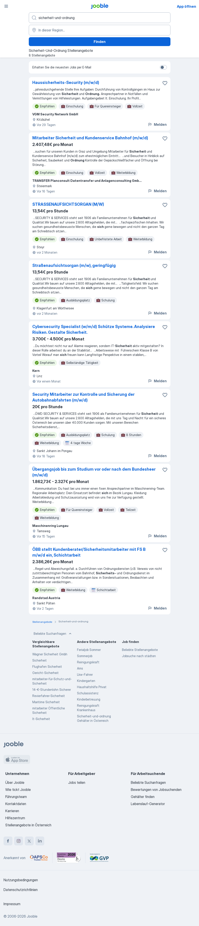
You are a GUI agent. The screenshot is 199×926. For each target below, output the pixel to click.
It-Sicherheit (41, 719)
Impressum (12, 904)
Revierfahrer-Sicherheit (48, 696)
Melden (157, 124)
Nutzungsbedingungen (21, 880)
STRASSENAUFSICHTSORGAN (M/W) (68, 204)
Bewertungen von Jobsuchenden (156, 789)
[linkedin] (39, 841)
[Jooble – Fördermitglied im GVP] (99, 857)
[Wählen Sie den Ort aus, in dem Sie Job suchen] (99, 30)
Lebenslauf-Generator (148, 804)
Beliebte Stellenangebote (140, 650)
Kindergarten (86, 681)
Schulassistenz (88, 693)
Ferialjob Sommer (89, 650)
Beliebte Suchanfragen (53, 633)
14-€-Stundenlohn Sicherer (51, 689)
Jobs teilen (76, 782)
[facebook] (8, 841)
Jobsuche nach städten (139, 656)
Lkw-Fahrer (85, 674)
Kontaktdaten (15, 804)
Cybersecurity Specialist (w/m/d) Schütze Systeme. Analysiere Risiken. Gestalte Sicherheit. (93, 329)
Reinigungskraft (88, 662)
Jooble (32, 916)
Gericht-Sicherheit (45, 673)
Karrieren (12, 811)
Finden (100, 41)
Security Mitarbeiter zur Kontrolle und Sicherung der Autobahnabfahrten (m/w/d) (83, 397)
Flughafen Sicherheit (47, 666)
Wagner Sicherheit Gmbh (49, 654)
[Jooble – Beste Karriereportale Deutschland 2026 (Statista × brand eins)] (69, 857)
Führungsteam (16, 796)
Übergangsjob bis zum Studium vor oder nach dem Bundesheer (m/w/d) (94, 472)
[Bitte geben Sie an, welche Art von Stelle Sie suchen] (99, 17)
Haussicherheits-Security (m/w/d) (65, 82)
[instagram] (18, 841)
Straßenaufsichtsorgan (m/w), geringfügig (74, 265)
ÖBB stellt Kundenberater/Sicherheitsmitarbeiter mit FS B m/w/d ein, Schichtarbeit (89, 552)
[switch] (163, 67)
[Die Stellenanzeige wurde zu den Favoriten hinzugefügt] (165, 83)
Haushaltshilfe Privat (91, 687)
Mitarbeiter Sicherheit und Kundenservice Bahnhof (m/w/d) (90, 138)
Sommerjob (84, 656)
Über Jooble (14, 782)
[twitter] (29, 841)
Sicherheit (39, 660)
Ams (80, 668)
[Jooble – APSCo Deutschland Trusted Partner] (39, 857)
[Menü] (6, 6)
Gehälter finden (143, 796)
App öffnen (186, 6)
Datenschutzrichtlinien (21, 889)
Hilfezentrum (15, 818)
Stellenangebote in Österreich (28, 825)
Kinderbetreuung (88, 699)
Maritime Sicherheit (46, 702)
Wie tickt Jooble (18, 789)
